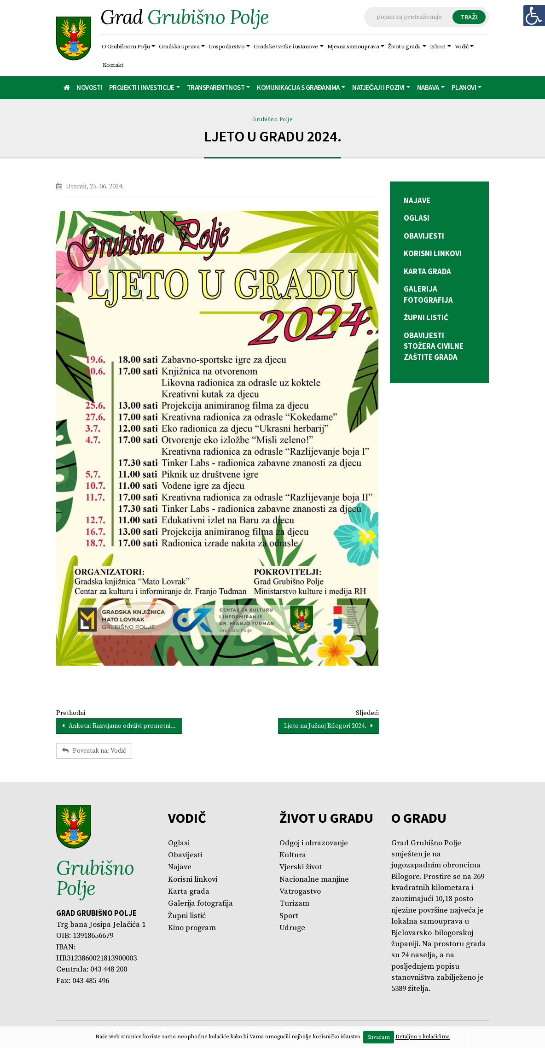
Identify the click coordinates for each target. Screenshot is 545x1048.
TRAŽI (469, 17)
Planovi (464, 87)
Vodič (462, 46)
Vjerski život (300, 867)
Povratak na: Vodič (94, 751)
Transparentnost (216, 87)
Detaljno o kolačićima (422, 1037)
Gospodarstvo (227, 46)
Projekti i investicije (141, 87)
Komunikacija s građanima (298, 87)
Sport (288, 916)
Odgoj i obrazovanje (313, 843)
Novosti (89, 87)
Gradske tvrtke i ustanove (286, 46)
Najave (179, 867)
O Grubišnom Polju (126, 46)
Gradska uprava (179, 46)
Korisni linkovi (192, 879)
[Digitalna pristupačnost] (534, 16)
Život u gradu (404, 46)
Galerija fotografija (200, 903)
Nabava (428, 87)
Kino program (192, 928)
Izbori (438, 46)
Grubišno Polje (272, 119)
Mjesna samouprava (353, 46)
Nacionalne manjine (314, 879)
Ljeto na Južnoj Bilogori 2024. (328, 726)
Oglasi (179, 843)
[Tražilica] (427, 17)
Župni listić (187, 916)
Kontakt (113, 65)
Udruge (292, 928)
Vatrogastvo (300, 891)
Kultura (292, 855)
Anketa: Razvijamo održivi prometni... (119, 726)
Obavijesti (185, 855)
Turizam (294, 903)
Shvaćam (378, 1037)
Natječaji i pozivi (378, 87)
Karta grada (188, 891)
